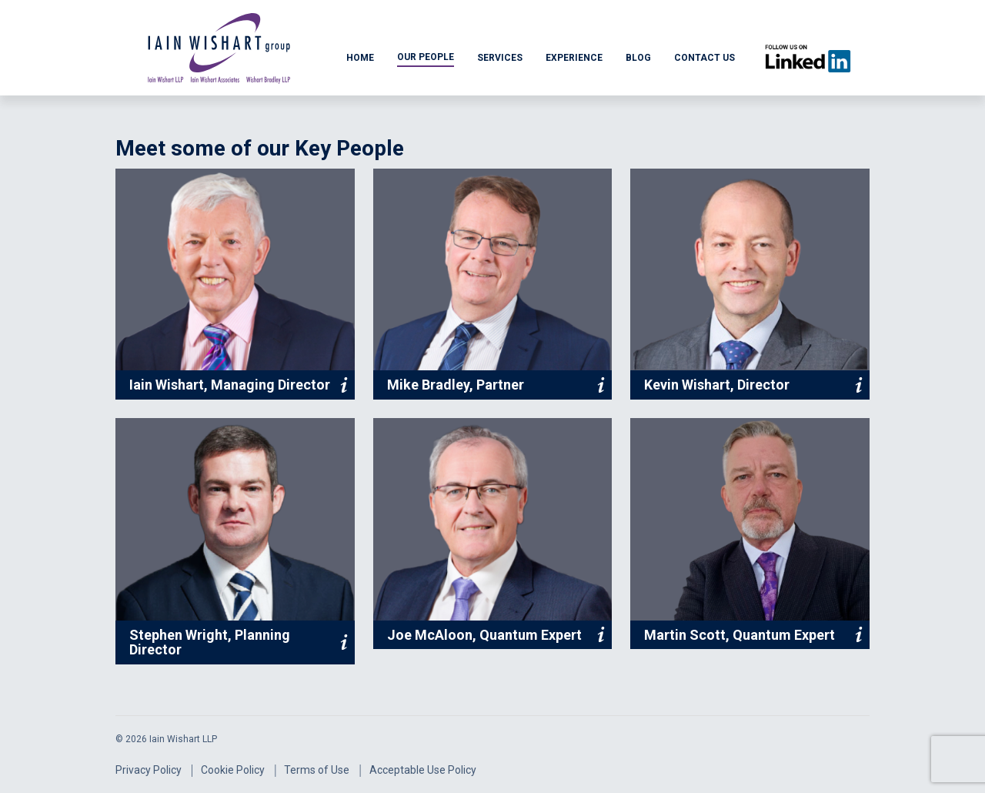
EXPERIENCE (574, 57)
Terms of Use (316, 770)
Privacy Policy (148, 770)
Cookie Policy (233, 770)
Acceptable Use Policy (422, 770)
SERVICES (500, 57)
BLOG (638, 57)
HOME (360, 57)
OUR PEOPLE (425, 57)
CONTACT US (704, 57)
